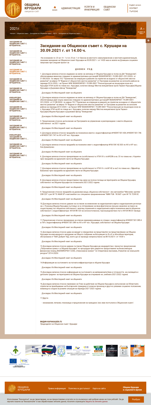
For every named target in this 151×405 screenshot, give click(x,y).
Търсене (133, 11)
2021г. (55, 33)
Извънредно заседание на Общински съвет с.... (19, 99)
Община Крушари (32, 8)
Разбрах (136, 399)
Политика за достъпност (79, 388)
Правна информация (57, 388)
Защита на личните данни (96, 401)
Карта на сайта (99, 388)
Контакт (133, 8)
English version (135, 5)
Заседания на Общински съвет (41, 33)
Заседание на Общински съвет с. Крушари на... (18, 43)
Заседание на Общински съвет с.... (71, 33)
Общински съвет (23, 33)
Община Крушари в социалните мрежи (132, 388)
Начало (54, 10)
